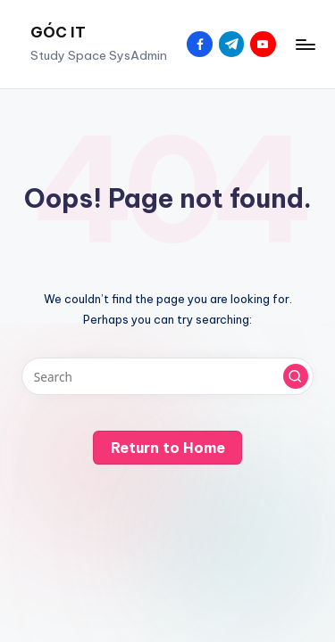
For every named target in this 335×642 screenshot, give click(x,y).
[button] (295, 376)
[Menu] (305, 44)
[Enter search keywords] (167, 376)
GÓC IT (58, 32)
